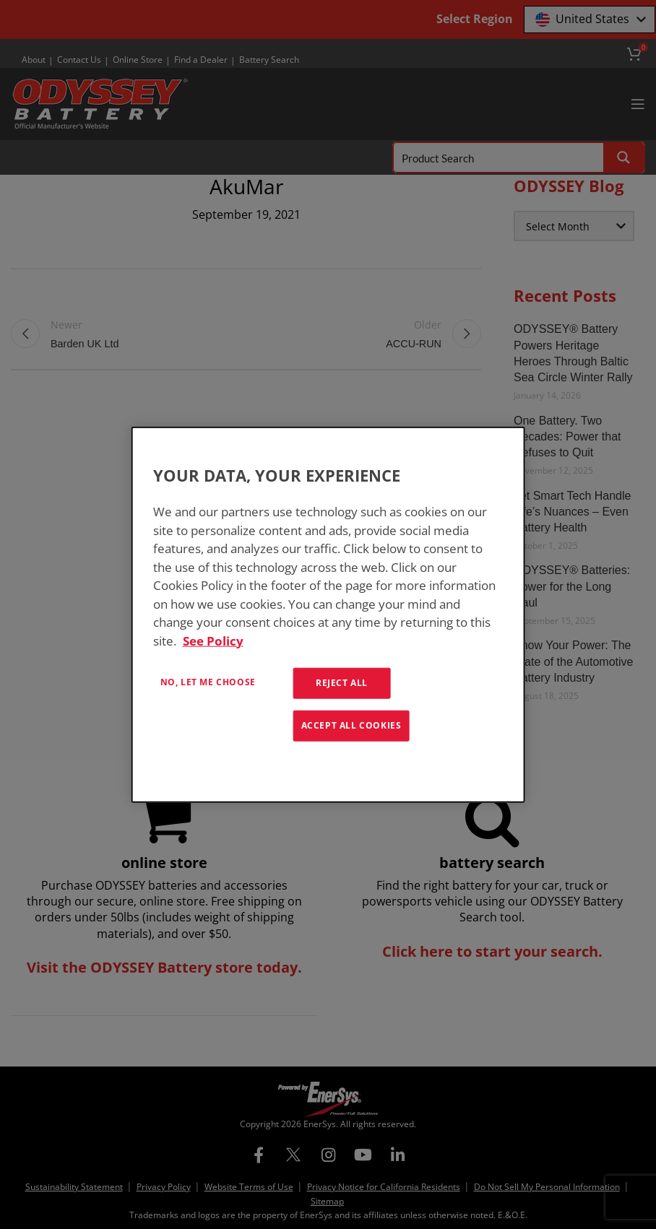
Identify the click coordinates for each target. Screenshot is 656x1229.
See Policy (213, 640)
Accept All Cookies (351, 725)
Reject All (342, 683)
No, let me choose (208, 682)
